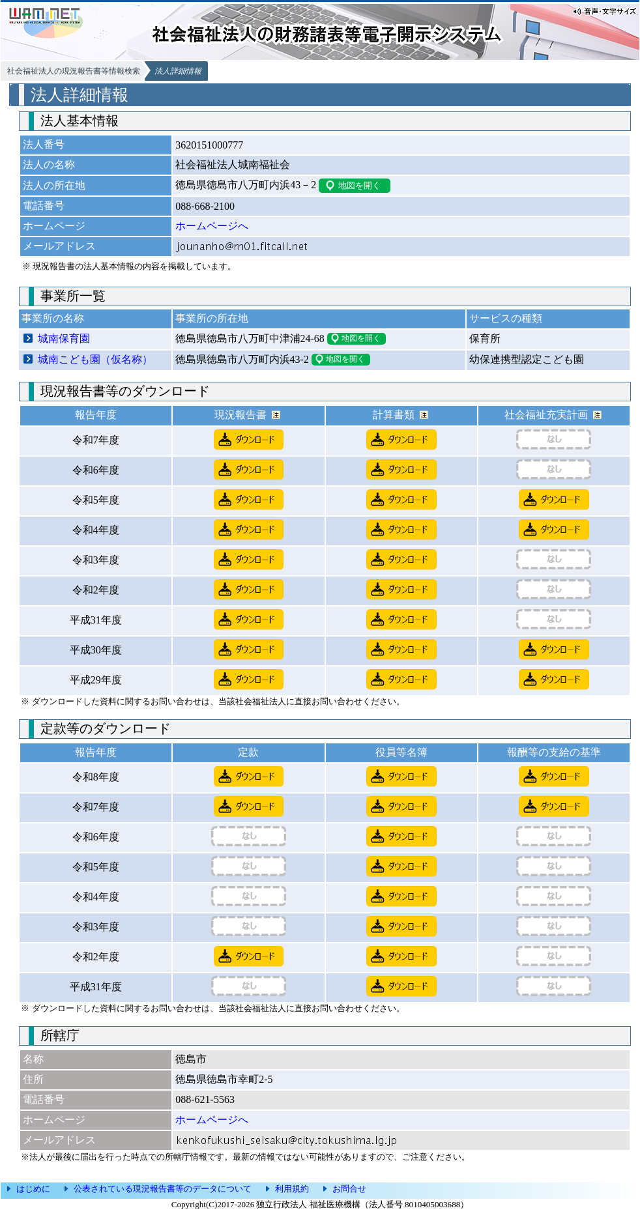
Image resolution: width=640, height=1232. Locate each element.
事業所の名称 (53, 318)
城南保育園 (64, 338)
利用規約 (292, 1189)
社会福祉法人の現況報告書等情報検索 (73, 71)
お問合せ (349, 1189)
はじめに (33, 1189)
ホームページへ (211, 225)
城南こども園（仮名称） (95, 359)
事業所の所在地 (211, 318)
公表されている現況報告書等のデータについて (163, 1189)
